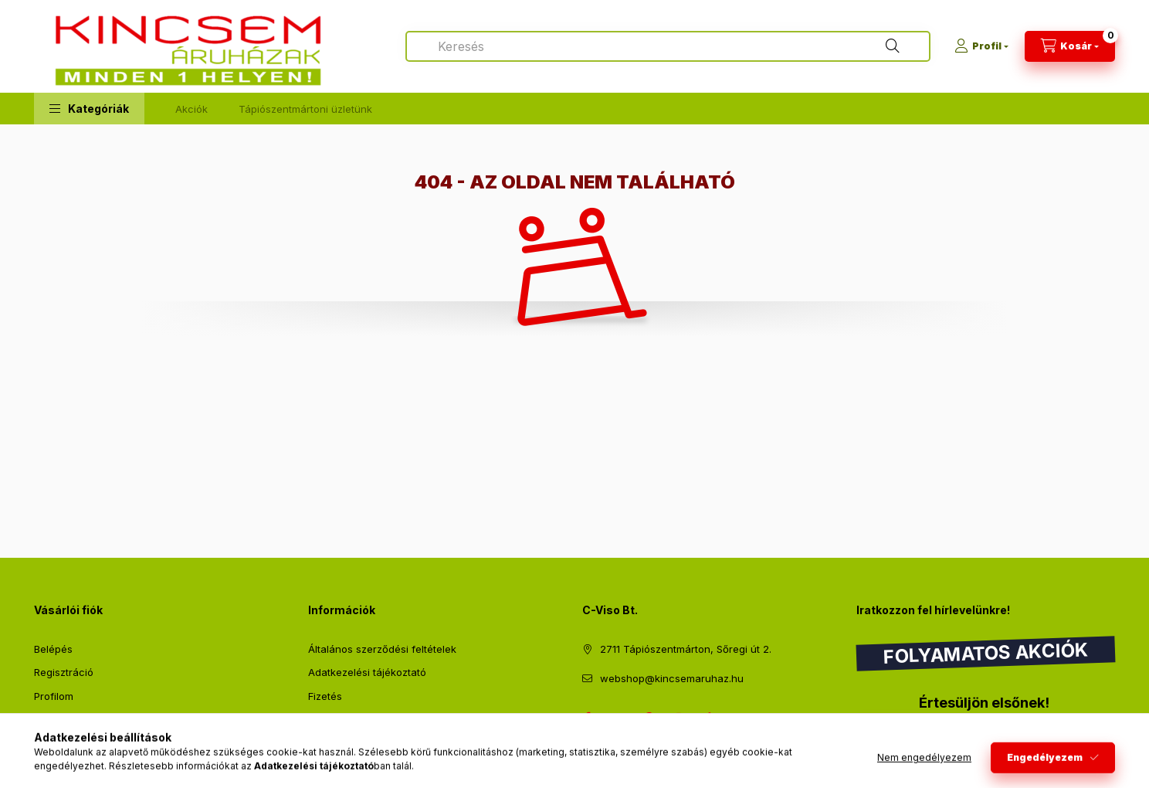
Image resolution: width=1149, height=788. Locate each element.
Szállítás (327, 719)
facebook (586, 717)
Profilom (53, 696)
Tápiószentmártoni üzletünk (305, 109)
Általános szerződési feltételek (382, 649)
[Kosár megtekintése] (1070, 46)
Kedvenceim (63, 743)
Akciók (191, 109)
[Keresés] (892, 46)
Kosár (47, 719)
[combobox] (667, 46)
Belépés (53, 649)
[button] (89, 108)
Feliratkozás (907, 734)
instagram (679, 717)
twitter (617, 717)
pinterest (648, 717)
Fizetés (325, 696)
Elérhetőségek (342, 743)
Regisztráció (63, 672)
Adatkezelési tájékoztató (367, 672)
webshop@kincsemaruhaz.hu (672, 678)
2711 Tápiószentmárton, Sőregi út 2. (685, 649)
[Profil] (981, 46)
